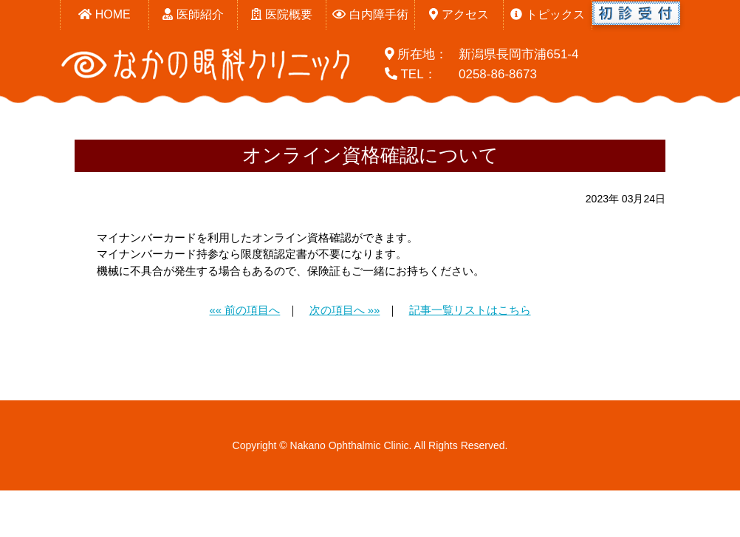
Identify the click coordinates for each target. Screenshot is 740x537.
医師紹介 (192, 14)
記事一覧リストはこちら (470, 310)
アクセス (458, 14)
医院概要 (281, 14)
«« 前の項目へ (244, 310)
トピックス (547, 14)
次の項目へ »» (344, 310)
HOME (104, 14)
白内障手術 (370, 14)
